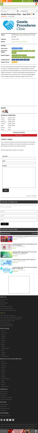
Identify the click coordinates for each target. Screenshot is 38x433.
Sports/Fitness (15, 255)
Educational (15, 239)
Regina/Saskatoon (5, 356)
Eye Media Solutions (30, 428)
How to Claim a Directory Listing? (7, 320)
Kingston (3, 354)
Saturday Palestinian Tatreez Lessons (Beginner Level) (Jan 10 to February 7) (25, 244)
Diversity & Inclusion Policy (6, 306)
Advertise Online (3, 391)
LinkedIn (10, 420)
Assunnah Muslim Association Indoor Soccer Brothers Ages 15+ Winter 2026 (25, 268)
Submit (4, 224)
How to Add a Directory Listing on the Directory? (10, 319)
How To (2, 313)
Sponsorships (3, 395)
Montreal (3, 334)
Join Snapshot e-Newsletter (6, 397)
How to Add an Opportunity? (6, 324)
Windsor (3, 344)
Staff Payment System (5, 408)
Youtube (7, 420)
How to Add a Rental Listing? (6, 326)
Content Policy (3, 406)
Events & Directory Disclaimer (6, 308)
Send (6, 190)
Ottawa (2, 331)
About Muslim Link (4, 299)
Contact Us (2, 304)
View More (34, 233)
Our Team (2, 301)
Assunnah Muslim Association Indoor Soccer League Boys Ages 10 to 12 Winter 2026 (25, 252)
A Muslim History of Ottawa (10, 310)
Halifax (2, 350)
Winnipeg (3, 352)
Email (4, 160)
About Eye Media (4, 303)
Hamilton (3, 346)
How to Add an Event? (5, 322)
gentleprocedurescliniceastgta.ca (19, 41)
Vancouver (3, 340)
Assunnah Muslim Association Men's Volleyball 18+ (24, 259)
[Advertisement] (19, 284)
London (3, 342)
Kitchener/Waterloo (5, 348)
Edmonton (3, 336)
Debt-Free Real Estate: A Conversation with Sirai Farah (25, 236)
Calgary (3, 338)
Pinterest (13, 420)
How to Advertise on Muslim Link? (7, 315)
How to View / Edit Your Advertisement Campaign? (11, 317)
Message (4, 165)
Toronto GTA (4, 333)
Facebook (1, 420)
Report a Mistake (19, 135)
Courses (14, 248)
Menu (2, 4)
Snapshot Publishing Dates (6, 399)
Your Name (5, 156)
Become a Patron (4, 393)
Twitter (4, 420)
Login (36, 1)
